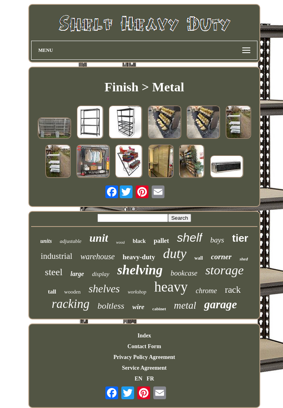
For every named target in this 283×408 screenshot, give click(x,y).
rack (233, 290)
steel (54, 272)
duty (175, 253)
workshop (137, 292)
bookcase (183, 273)
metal (185, 305)
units (46, 241)
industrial (56, 256)
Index (144, 336)
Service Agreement (144, 368)
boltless (110, 306)
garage (220, 304)
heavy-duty (139, 257)
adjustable (70, 241)
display (100, 274)
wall (198, 258)
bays (217, 240)
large (77, 273)
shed (243, 258)
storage (224, 270)
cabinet (159, 308)
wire (138, 307)
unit (98, 238)
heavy (171, 287)
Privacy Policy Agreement (144, 357)
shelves (104, 289)
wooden (72, 292)
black (139, 241)
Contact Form (144, 346)
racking (70, 304)
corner (221, 256)
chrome (206, 291)
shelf (189, 237)
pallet (161, 240)
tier (240, 238)
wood (120, 242)
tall (52, 291)
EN (138, 379)
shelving (140, 270)
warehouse (97, 256)
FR (150, 379)
